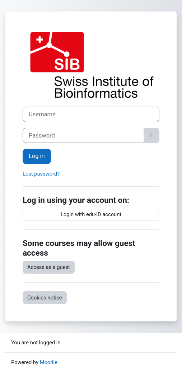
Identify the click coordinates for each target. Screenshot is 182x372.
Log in (37, 156)
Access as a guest (48, 267)
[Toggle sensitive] (151, 135)
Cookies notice (44, 297)
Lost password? (41, 174)
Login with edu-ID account (91, 214)
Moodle (48, 362)
